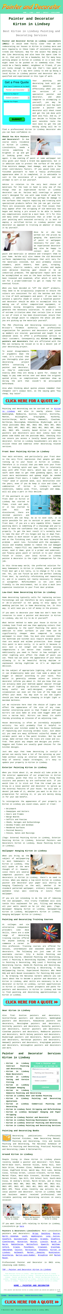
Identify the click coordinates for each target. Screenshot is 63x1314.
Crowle (16, 1247)
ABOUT (38, 12)
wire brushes (41, 267)
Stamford (55, 1239)
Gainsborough (20, 1239)
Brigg (35, 1234)
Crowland (42, 1247)
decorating (18, 55)
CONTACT (46, 12)
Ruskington (54, 1252)
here (22, 1226)
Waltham (56, 1244)
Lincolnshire (54, 1231)
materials (12, 262)
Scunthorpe (7, 1255)
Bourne (56, 1234)
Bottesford (32, 1244)
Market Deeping (35, 1252)
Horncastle (30, 1250)
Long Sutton (53, 1236)
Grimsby (44, 1239)
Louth (24, 1236)
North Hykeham (10, 1236)
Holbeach (18, 1252)
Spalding (45, 1234)
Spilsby (33, 1239)
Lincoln (44, 1242)
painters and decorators (35, 331)
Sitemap (3, 1295)
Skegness (43, 1250)
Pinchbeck (29, 1247)
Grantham (55, 1247)
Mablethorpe (17, 1244)
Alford (5, 1247)
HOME (25, 12)
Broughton (43, 1255)
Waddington (36, 1236)
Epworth (45, 1244)
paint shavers (23, 265)
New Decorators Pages (16, 1295)
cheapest (6, 391)
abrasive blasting (19, 270)
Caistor (19, 1250)
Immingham (7, 1250)
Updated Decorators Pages (34, 1295)
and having (14, 212)
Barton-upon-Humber (25, 1255)
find (12, 1015)
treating (50, 201)
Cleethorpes (8, 1242)
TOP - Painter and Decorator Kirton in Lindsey (26, 1270)
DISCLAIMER (55, 12)
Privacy (59, 1295)
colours (6, 294)
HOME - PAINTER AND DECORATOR (31, 1285)
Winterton (22, 1242)
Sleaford (6, 1239)
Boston (33, 1242)
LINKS (31, 12)
